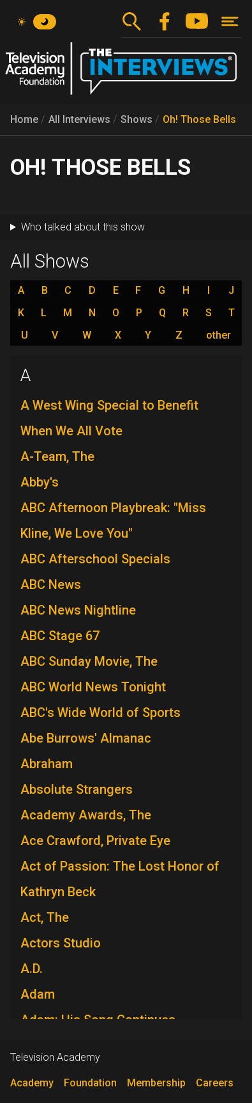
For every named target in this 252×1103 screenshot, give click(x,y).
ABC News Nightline (78, 610)
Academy (32, 1083)
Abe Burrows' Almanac (85, 738)
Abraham (46, 763)
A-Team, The (57, 456)
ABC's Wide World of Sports (100, 712)
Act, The (44, 917)
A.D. (31, 968)
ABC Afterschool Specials (95, 559)
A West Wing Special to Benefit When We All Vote (109, 418)
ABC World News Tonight (93, 687)
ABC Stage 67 (60, 635)
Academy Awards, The (85, 815)
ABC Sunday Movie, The (89, 661)
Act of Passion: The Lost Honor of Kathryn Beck (119, 878)
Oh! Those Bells (199, 119)
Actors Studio (60, 943)
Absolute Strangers (76, 789)
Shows (136, 119)
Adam (37, 994)
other (218, 335)
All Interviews (79, 119)
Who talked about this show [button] (83, 227)
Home (24, 119)
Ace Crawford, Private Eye (95, 840)
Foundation (90, 1083)
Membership (156, 1083)
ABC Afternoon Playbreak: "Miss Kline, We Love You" (113, 520)
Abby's (39, 482)
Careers (214, 1083)
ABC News (50, 584)
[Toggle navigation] (230, 21)
